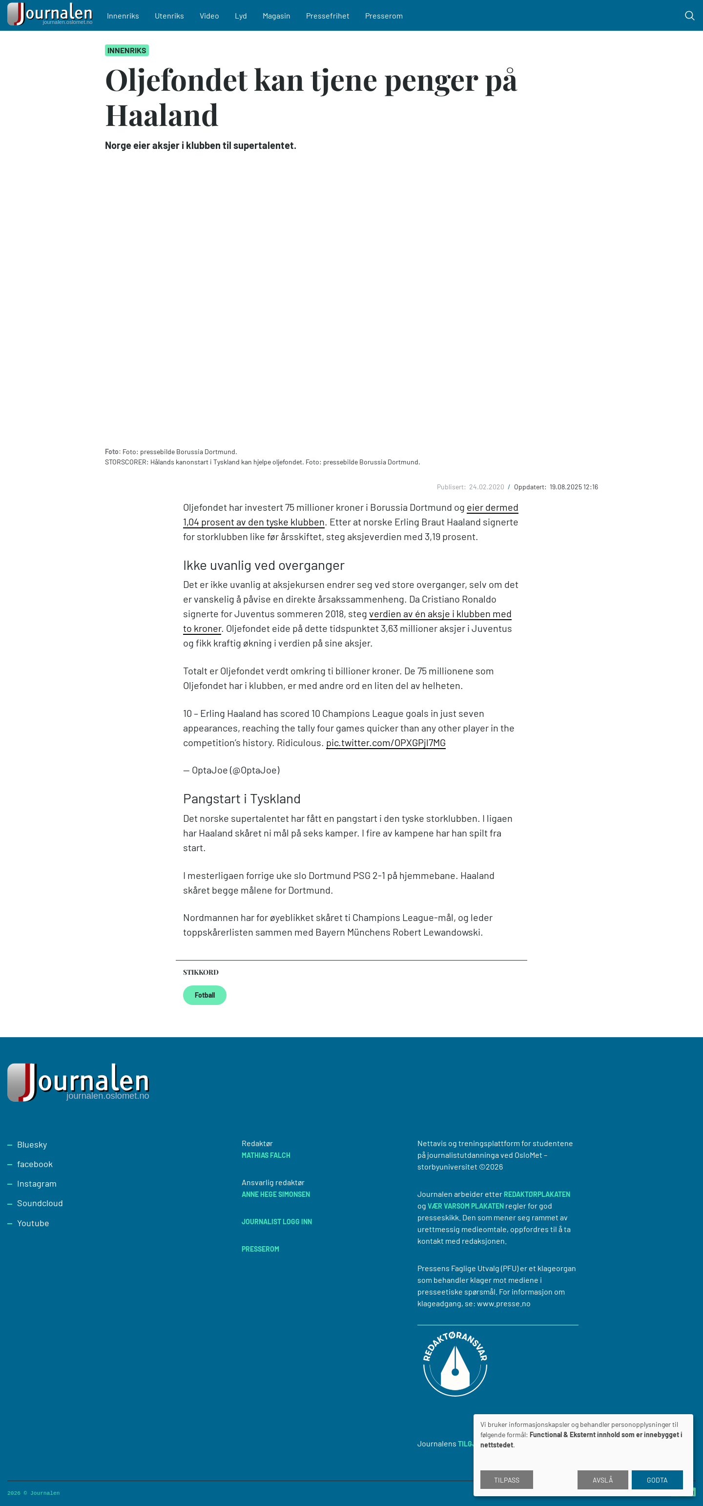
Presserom (388, 15)
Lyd (245, 15)
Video (213, 15)
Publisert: (452, 486)
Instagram (37, 1183)
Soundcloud (40, 1202)
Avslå (603, 1480)
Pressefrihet (331, 15)
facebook (35, 1163)
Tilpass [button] (506, 1480)
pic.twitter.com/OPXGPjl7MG (386, 742)
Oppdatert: (531, 486)
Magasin (280, 15)
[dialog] (583, 1455)
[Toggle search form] (690, 15)
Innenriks (127, 15)
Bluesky (32, 1144)
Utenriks (173, 15)
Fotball (205, 995)
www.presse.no (504, 1303)
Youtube (33, 1222)
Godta (657, 1480)
